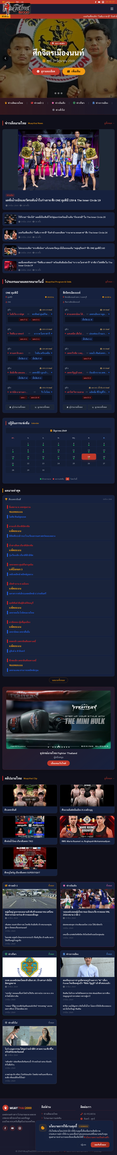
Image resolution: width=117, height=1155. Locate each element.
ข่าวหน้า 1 (37, 102)
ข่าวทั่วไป (58, 109)
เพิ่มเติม (73, 71)
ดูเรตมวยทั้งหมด (42, 407)
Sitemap (97, 1151)
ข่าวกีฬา (79, 102)
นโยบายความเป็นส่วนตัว (53, 1139)
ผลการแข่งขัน (48, 1122)
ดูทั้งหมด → (109, 123)
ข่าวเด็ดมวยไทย (14, 102)
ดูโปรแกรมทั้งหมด (17, 407)
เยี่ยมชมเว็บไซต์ (58, 763)
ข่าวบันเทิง (58, 102)
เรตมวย (45, 1126)
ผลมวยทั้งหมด (58, 680)
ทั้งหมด (51, 885)
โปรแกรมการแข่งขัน (51, 1118)
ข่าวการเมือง (100, 102)
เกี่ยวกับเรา (47, 1135)
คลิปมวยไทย (48, 1130)
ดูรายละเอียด (46, 71)
